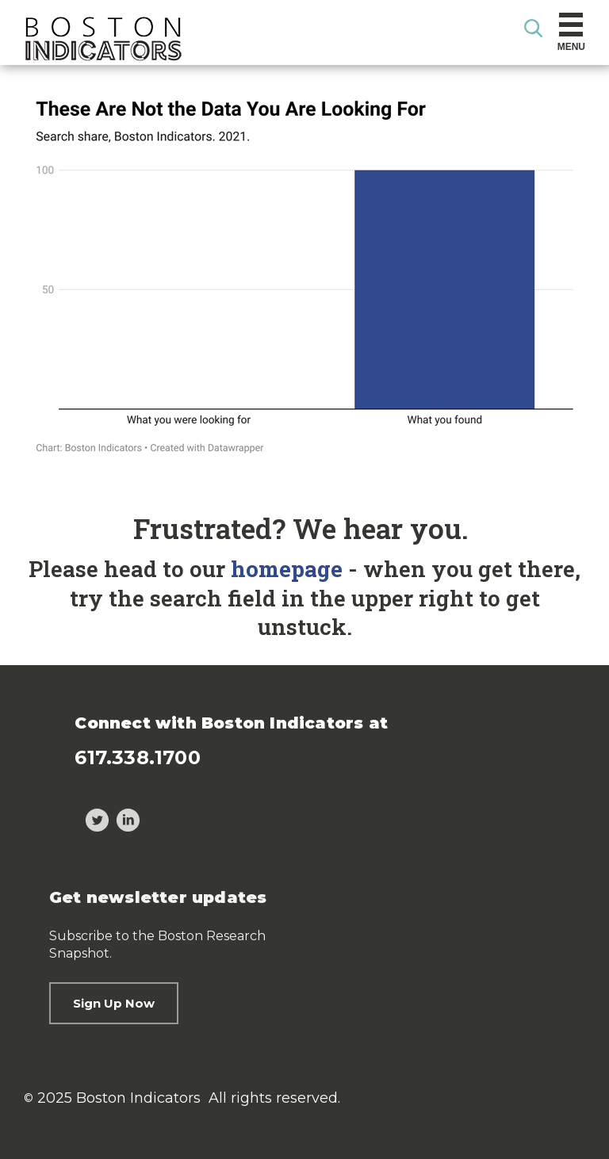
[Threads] (66, 822)
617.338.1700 (137, 757)
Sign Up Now (114, 1003)
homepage (287, 568)
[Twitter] (97, 822)
